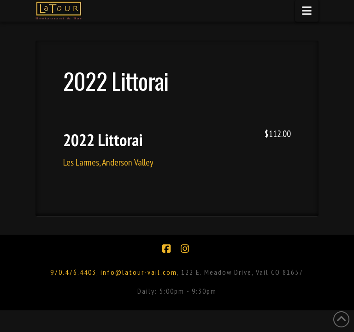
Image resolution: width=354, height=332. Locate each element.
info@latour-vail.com (138, 272)
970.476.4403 (73, 272)
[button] (307, 11)
